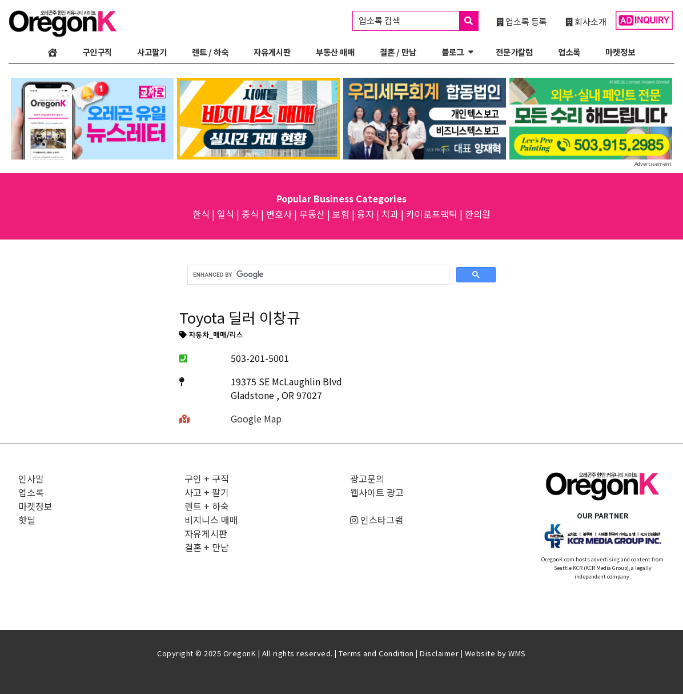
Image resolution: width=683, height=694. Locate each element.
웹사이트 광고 (377, 492)
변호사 (279, 214)
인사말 (31, 478)
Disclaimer (439, 653)
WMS (517, 653)
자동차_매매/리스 (211, 336)
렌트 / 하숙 (210, 52)
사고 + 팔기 (206, 492)
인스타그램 (376, 520)
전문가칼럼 (514, 52)
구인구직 (97, 52)
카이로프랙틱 (431, 214)
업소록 (569, 52)
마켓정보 (620, 52)
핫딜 (26, 520)
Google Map (256, 418)
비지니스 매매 (211, 520)
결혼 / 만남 (398, 52)
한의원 (478, 214)
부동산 (312, 214)
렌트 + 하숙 (206, 506)
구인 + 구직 (206, 478)
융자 (365, 214)
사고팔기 (152, 52)
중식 (250, 214)
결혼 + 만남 (206, 547)
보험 (340, 214)
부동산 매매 (335, 52)
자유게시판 (272, 52)
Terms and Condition (376, 653)
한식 (201, 214)
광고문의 (367, 478)
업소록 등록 (521, 21)
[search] (317, 275)
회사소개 (585, 21)
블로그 (452, 52)
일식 (225, 214)
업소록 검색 (418, 20)
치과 (390, 214)
